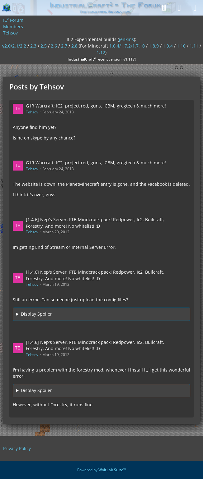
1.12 (101, 52)
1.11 (194, 46)
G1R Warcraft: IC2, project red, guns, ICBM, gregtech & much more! (96, 106)
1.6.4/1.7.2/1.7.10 (127, 46)
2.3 (33, 46)
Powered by (101, 469)
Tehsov (32, 112)
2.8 (74, 46)
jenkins (126, 39)
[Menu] (195, 8)
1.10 (181, 46)
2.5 (43, 46)
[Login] (179, 8)
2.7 (64, 46)
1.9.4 (168, 46)
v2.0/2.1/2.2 (14, 46)
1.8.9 (154, 46)
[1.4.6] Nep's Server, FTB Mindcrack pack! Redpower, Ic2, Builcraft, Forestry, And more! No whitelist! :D (95, 223)
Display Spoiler (36, 314)
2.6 (54, 46)
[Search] (164, 8)
